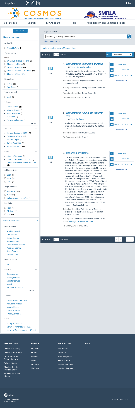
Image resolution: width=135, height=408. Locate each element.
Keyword (35, 348)
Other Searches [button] (10, 227)
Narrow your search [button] (12, 37)
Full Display (119, 70)
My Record (63, 348)
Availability (119, 64)
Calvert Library (10, 363)
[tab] (20, 37)
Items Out (62, 352)
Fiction (10, 84)
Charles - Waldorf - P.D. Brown (19, 71)
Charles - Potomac (15, 67)
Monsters (11, 117)
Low (9, 214)
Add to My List (121, 81)
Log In (130, 3)
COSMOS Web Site (13, 352)
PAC (8, 264)
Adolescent (12, 191)
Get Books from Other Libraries (11, 357)
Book (9, 97)
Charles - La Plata (14, 64)
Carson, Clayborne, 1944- (17, 133)
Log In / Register (66, 368)
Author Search (13, 238)
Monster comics (13, 113)
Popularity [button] (8, 203)
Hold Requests (65, 356)
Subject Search (13, 241)
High (9, 208)
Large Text (10, 3)
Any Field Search (13, 231)
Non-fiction (12, 87)
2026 (9, 175)
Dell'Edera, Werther (15, 136)
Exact (33, 360)
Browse (34, 352)
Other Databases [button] (10, 260)
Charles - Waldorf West (16, 74)
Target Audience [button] (10, 187)
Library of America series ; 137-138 (21, 163)
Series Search (12, 255)
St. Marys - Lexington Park (18, 61)
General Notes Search (16, 245)
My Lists (35, 368)
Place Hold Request (121, 75)
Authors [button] (7, 128)
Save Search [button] (20, 30)
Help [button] (75, 22)
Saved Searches (65, 364)
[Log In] (126, 3)
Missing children (13, 110)
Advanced (35, 364)
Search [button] (33, 22)
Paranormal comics (15, 120)
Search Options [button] (52, 41)
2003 (9, 182)
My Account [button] (54, 22)
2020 (9, 178)
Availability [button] (8, 43)
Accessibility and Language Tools (105, 22)
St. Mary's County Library (12, 375)
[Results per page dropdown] (56, 54)
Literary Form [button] (9, 79)
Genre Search (12, 251)
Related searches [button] (11, 220)
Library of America (14, 156)
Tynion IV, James (14, 143)
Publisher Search (14, 248)
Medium (10, 211)
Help (87, 343)
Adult (9, 195)
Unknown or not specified (17, 198)
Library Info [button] (12, 22)
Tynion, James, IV (14, 146)
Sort (108, 55)
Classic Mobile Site (120, 400)
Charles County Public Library (11, 368)
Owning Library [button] (10, 53)
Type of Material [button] (10, 92)
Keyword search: (50, 32)
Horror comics (12, 107)
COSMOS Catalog (12, 348)
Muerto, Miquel (13, 140)
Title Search (12, 235)
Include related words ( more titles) (59, 48)
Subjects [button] (7, 102)
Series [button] (6, 151)
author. (80, 67)
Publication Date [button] (10, 170)
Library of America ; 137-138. (19, 159)
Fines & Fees (64, 360)
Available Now (13, 48)
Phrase (34, 356)
